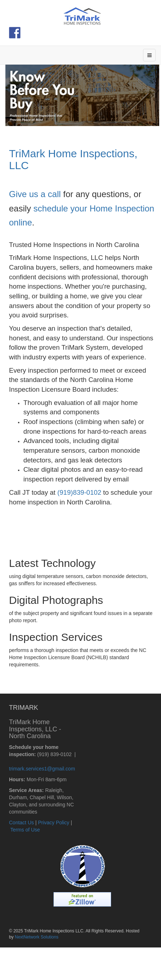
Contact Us (21, 822)
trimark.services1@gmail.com (42, 769)
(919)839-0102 (79, 492)
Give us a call (35, 194)
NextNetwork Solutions (36, 937)
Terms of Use (25, 830)
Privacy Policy (53, 822)
